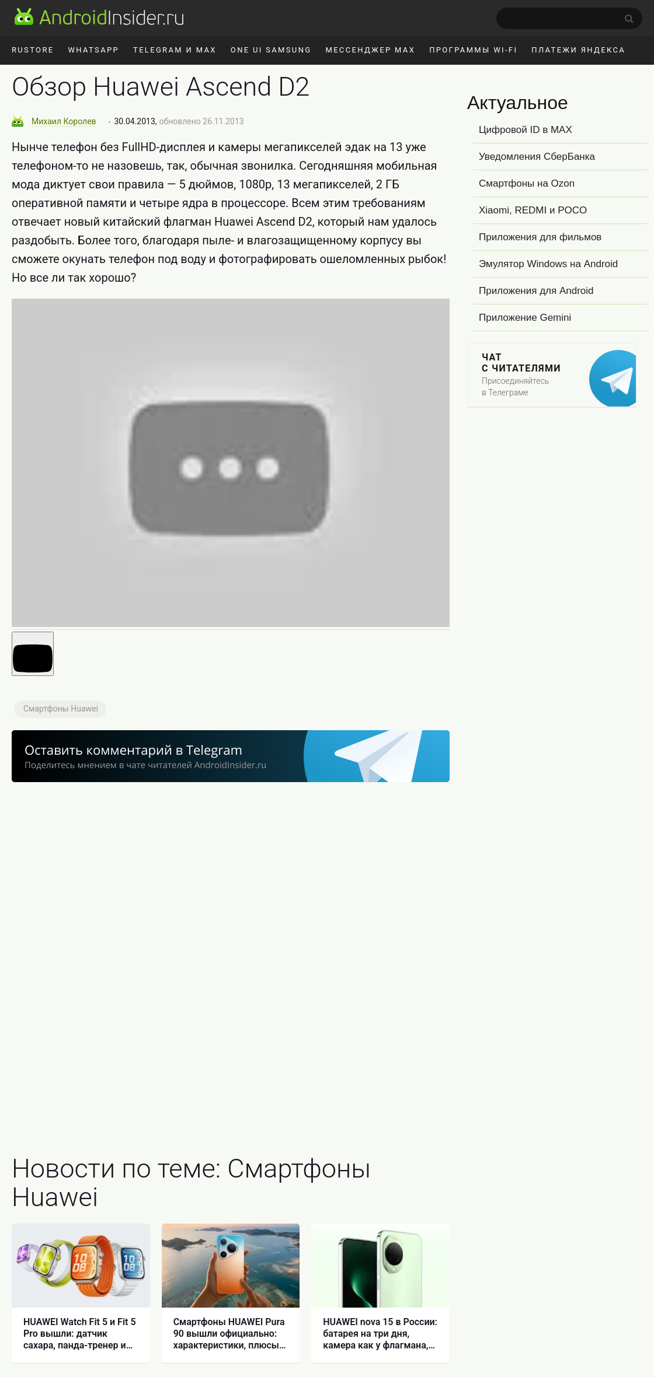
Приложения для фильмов (540, 237)
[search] (569, 18)
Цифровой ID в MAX (525, 129)
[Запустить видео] (33, 654)
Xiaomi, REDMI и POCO (533, 210)
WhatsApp (93, 49)
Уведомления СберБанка (537, 156)
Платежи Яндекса (578, 49)
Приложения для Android (536, 290)
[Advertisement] (231, 960)
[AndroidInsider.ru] (99, 16)
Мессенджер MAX (370, 49)
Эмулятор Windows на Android (548, 263)
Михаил (64, 121)
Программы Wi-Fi (473, 49)
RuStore (33, 49)
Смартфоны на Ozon (527, 183)
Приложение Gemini (525, 317)
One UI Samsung (271, 49)
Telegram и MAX (175, 49)
